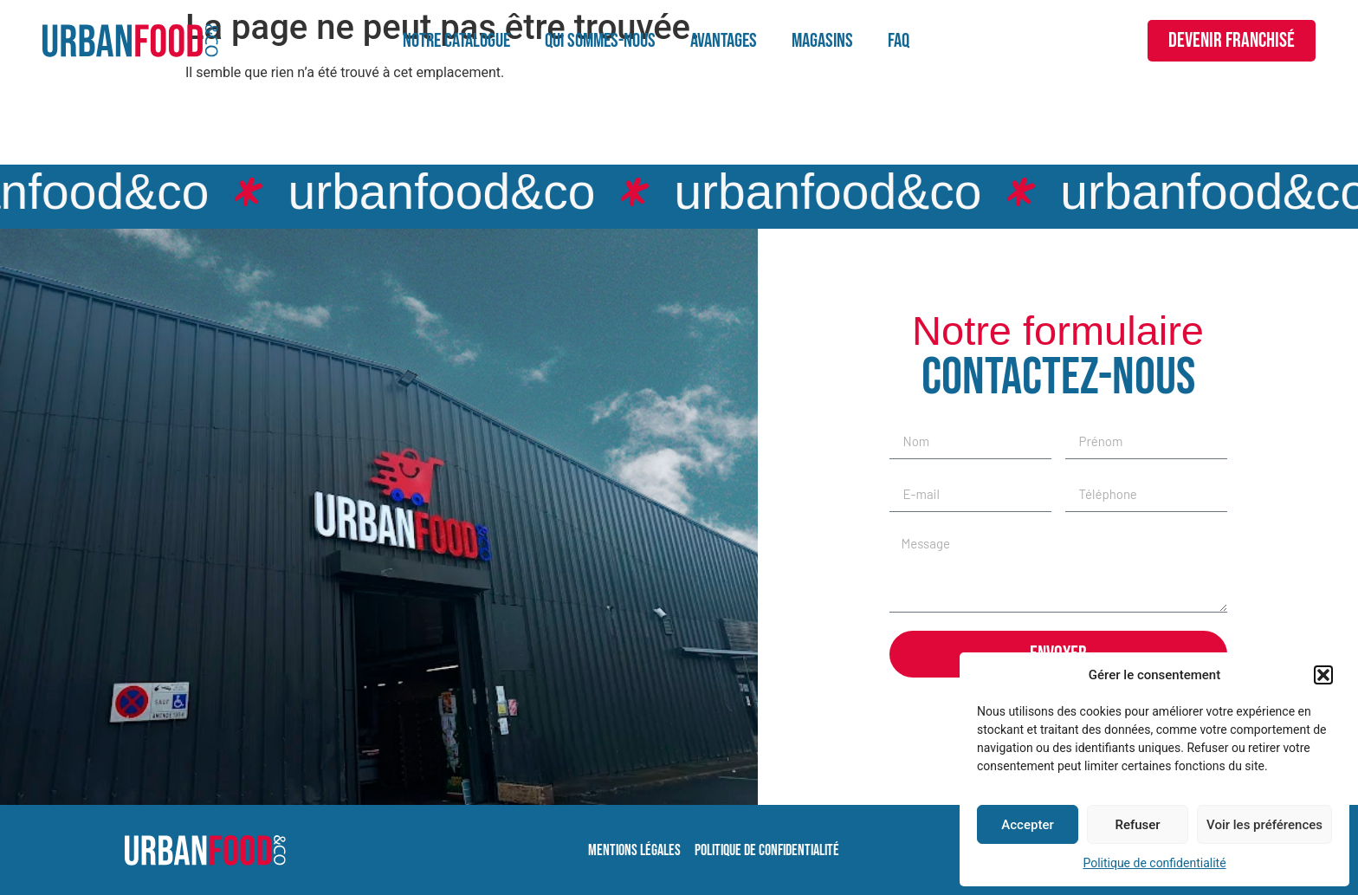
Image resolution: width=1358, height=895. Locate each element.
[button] (1323, 675)
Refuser (1137, 825)
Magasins (822, 41)
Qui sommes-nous (600, 41)
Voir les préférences (1264, 825)
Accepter (1027, 825)
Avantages (723, 41)
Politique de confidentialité (1154, 863)
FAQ (898, 41)
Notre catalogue (456, 41)
